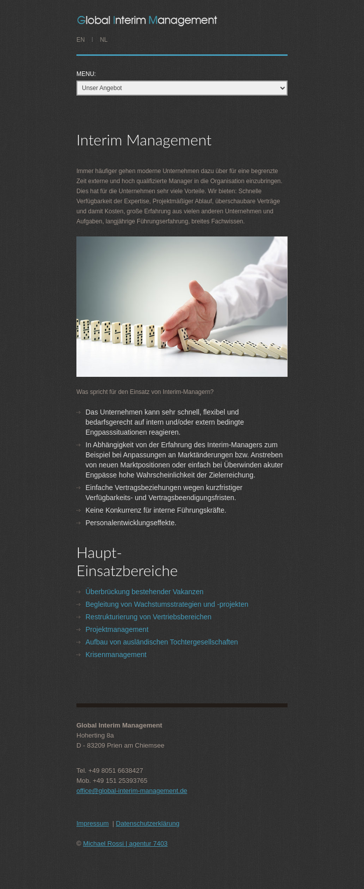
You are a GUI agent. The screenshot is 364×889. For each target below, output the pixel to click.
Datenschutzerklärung (147, 823)
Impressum (92, 823)
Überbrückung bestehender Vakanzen (144, 592)
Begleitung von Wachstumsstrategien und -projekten (166, 604)
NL (104, 39)
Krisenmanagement (115, 655)
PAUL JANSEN (183, 20)
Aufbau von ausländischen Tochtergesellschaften (161, 642)
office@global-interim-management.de (131, 790)
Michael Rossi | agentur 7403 (125, 843)
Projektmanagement (116, 629)
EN (80, 39)
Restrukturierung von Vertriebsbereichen (148, 617)
